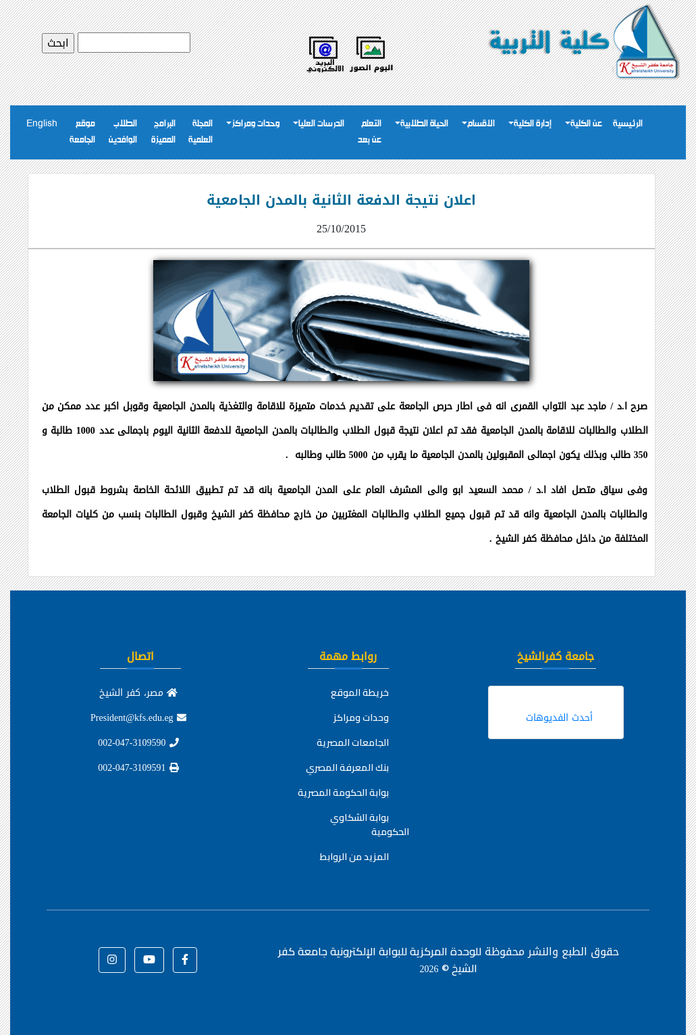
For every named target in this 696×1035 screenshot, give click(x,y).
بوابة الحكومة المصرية (343, 792)
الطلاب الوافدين (123, 132)
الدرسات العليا (321, 124)
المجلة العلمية (200, 132)
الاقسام (481, 124)
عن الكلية (586, 124)
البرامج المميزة (163, 132)
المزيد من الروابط (354, 856)
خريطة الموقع (360, 692)
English (41, 124)
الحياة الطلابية (424, 124)
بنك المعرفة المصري (347, 767)
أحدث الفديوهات (559, 718)
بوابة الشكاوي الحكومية (369, 824)
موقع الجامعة (82, 132)
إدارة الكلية (533, 124)
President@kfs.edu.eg (138, 718)
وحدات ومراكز (255, 124)
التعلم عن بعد (369, 132)
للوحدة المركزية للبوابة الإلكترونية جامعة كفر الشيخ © (379, 959)
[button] (185, 960)
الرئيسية (628, 124)
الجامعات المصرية (353, 742)
